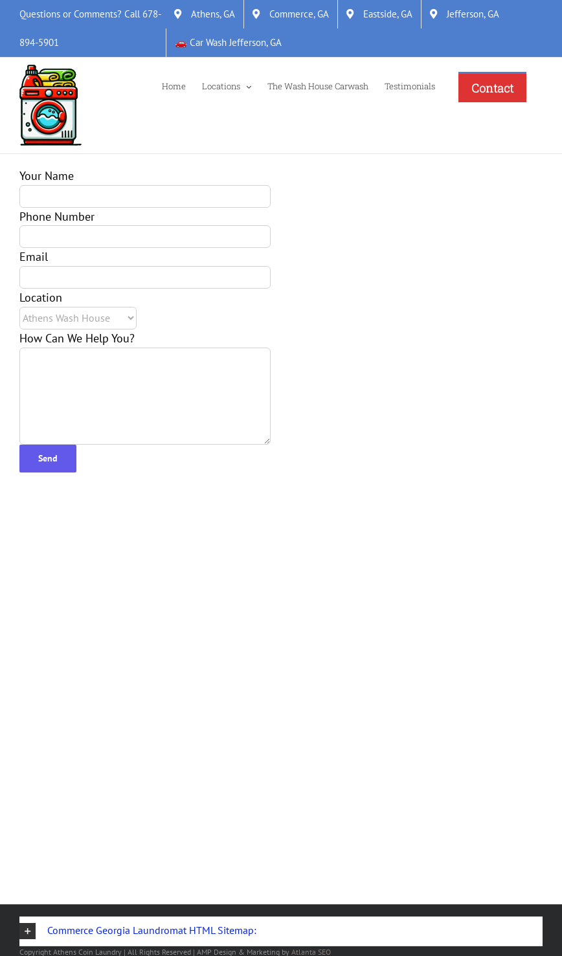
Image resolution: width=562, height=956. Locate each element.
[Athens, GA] (204, 14)
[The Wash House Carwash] (317, 85)
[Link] (50, 105)
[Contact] (492, 87)
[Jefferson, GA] (465, 14)
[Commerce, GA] (290, 14)
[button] (281, 931)
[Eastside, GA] (379, 14)
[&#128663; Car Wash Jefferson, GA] (228, 42)
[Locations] (226, 85)
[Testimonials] (410, 85)
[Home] (174, 85)
